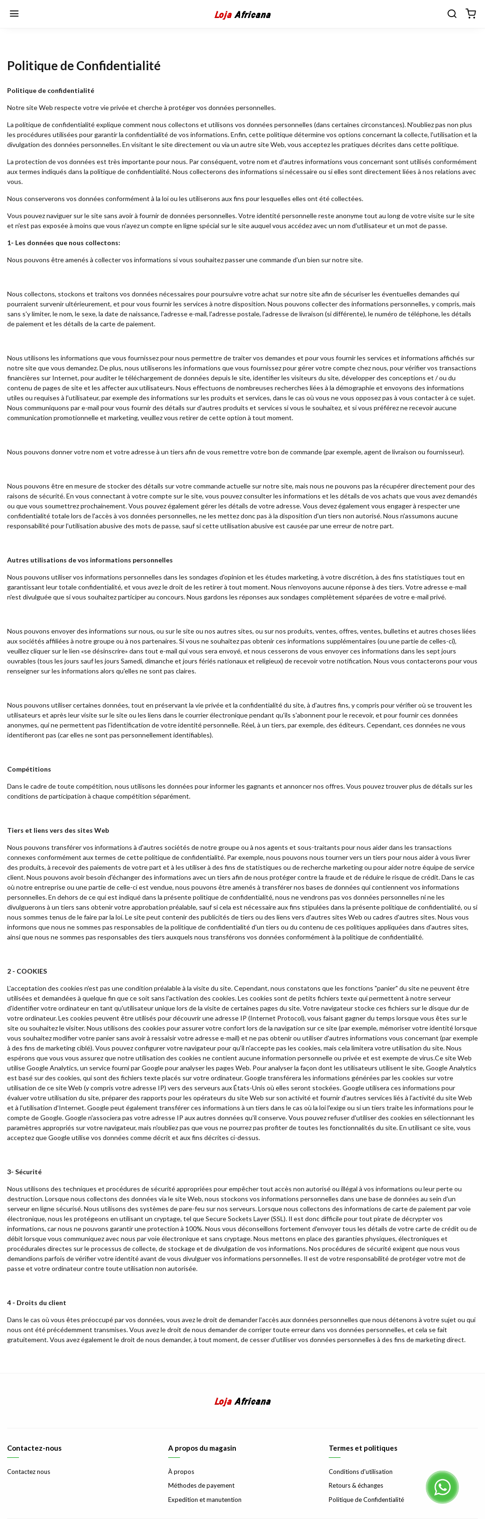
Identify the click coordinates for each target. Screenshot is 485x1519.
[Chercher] (452, 14)
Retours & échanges (356, 1485)
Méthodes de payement (201, 1485)
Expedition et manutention (205, 1499)
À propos (181, 1471)
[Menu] (14, 14)
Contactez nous (28, 1471)
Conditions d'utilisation (361, 1471)
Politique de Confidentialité (366, 1499)
